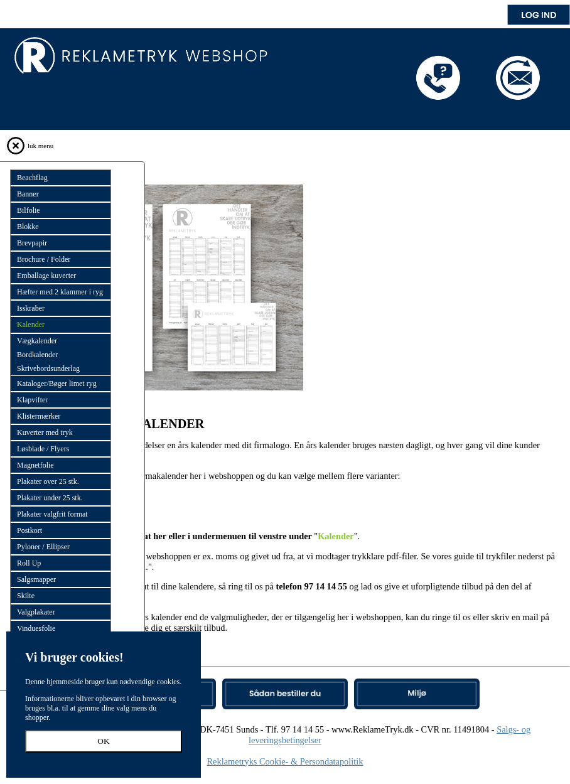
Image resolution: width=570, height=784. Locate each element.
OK (103, 741)
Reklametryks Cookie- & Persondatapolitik (285, 761)
